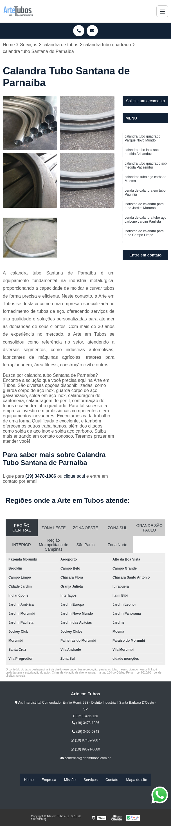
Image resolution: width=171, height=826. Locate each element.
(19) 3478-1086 (41, 477)
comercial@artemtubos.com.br (85, 759)
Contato (111, 780)
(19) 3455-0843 (85, 733)
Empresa (49, 780)
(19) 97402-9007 (85, 742)
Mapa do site (136, 780)
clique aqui (74, 477)
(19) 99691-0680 (85, 751)
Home (29, 780)
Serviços (91, 780)
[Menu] (162, 11)
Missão (70, 780)
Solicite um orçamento (145, 102)
